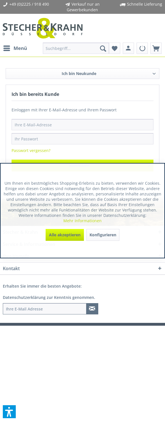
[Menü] (15, 48)
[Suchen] (103, 48)
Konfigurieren (103, 234)
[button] (9, 411)
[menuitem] (15, 48)
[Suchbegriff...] (76, 48)
